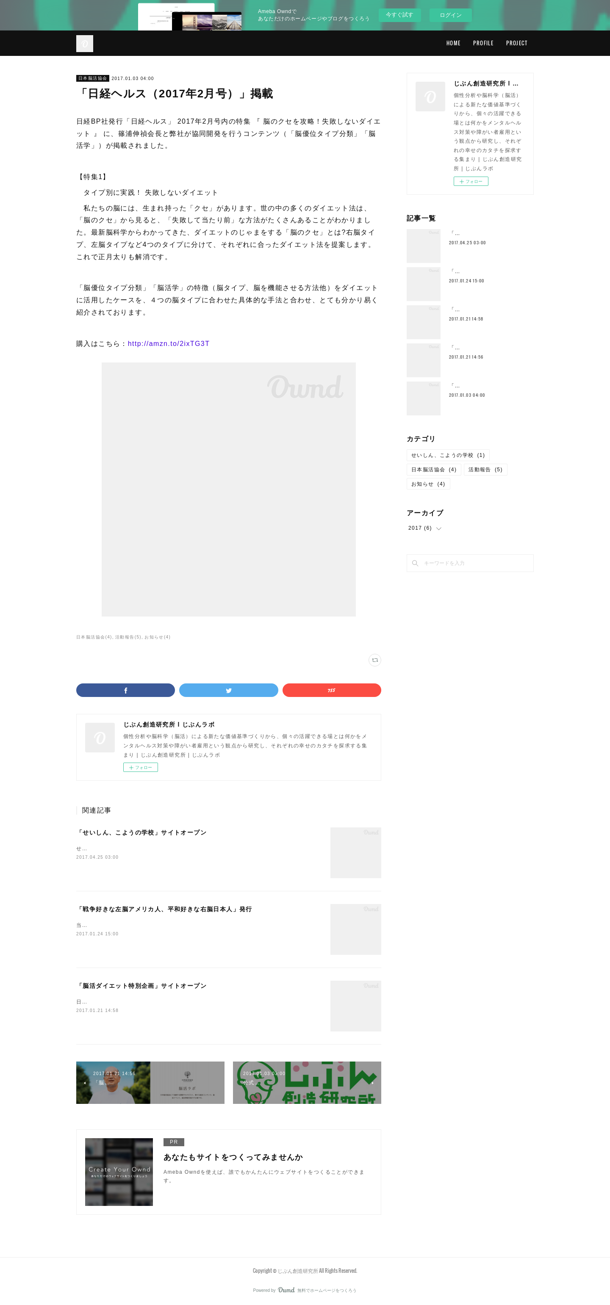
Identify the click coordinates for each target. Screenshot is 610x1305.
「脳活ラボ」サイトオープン (486, 348)
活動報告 (486, 470)
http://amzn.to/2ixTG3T (169, 343)
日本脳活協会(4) (94, 637)
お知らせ (428, 484)
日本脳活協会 (92, 78)
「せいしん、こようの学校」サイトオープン (141, 832)
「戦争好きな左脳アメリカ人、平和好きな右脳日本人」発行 (164, 909)
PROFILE (483, 43)
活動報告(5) (128, 637)
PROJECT (516, 43)
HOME (453, 43)
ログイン (451, 15)
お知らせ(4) (157, 637)
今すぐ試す (399, 14)
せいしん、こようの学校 (448, 455)
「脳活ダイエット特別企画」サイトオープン (141, 985)
